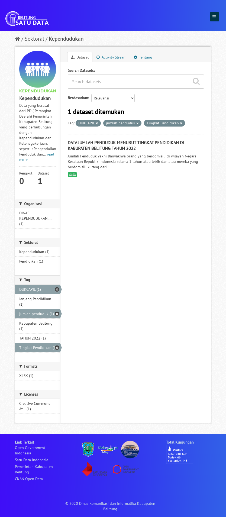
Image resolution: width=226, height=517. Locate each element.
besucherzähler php (182, 473)
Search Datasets (81, 70)
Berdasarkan (78, 97)
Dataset (80, 57)
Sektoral (34, 38)
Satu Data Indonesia (31, 459)
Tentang (143, 57)
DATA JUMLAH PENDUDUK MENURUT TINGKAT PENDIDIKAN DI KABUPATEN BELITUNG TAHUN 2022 (126, 145)
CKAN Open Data (29, 478)
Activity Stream (111, 57)
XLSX (72, 175)
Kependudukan (66, 38)
